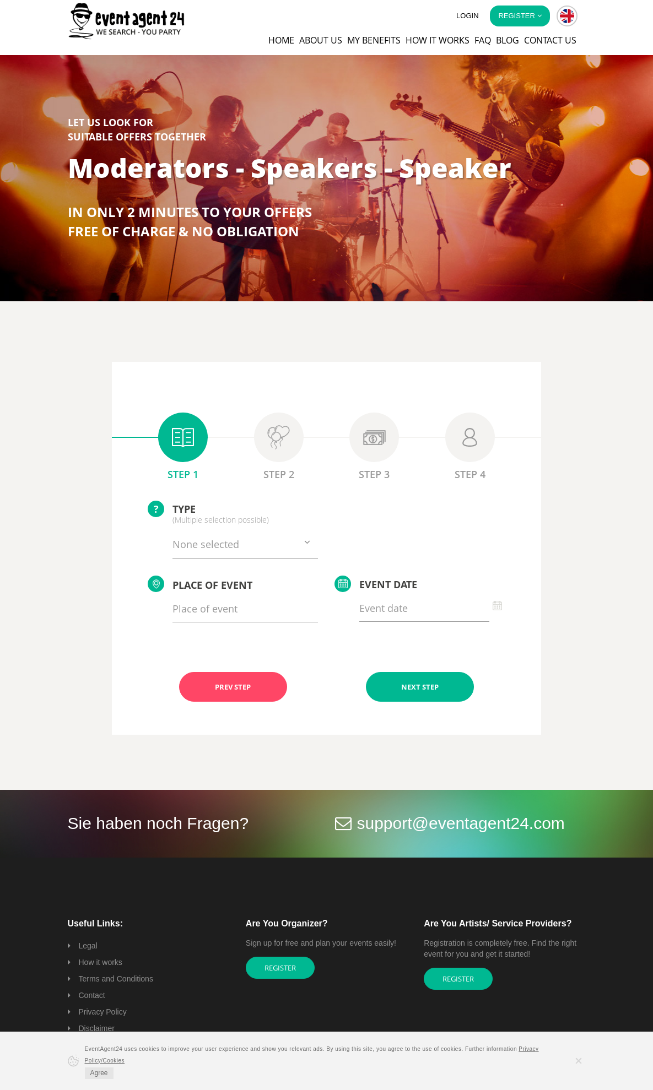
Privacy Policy (103, 1011)
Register (280, 968)
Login (467, 16)
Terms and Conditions (116, 978)
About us (320, 40)
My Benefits (374, 40)
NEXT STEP (420, 687)
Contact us (550, 40)
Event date (375, 584)
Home (281, 40)
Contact (92, 995)
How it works (437, 40)
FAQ (482, 40)
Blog (507, 40)
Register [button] (519, 16)
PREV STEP (233, 687)
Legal (88, 945)
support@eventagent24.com (461, 823)
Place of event (200, 584)
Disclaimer (97, 1028)
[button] (567, 16)
